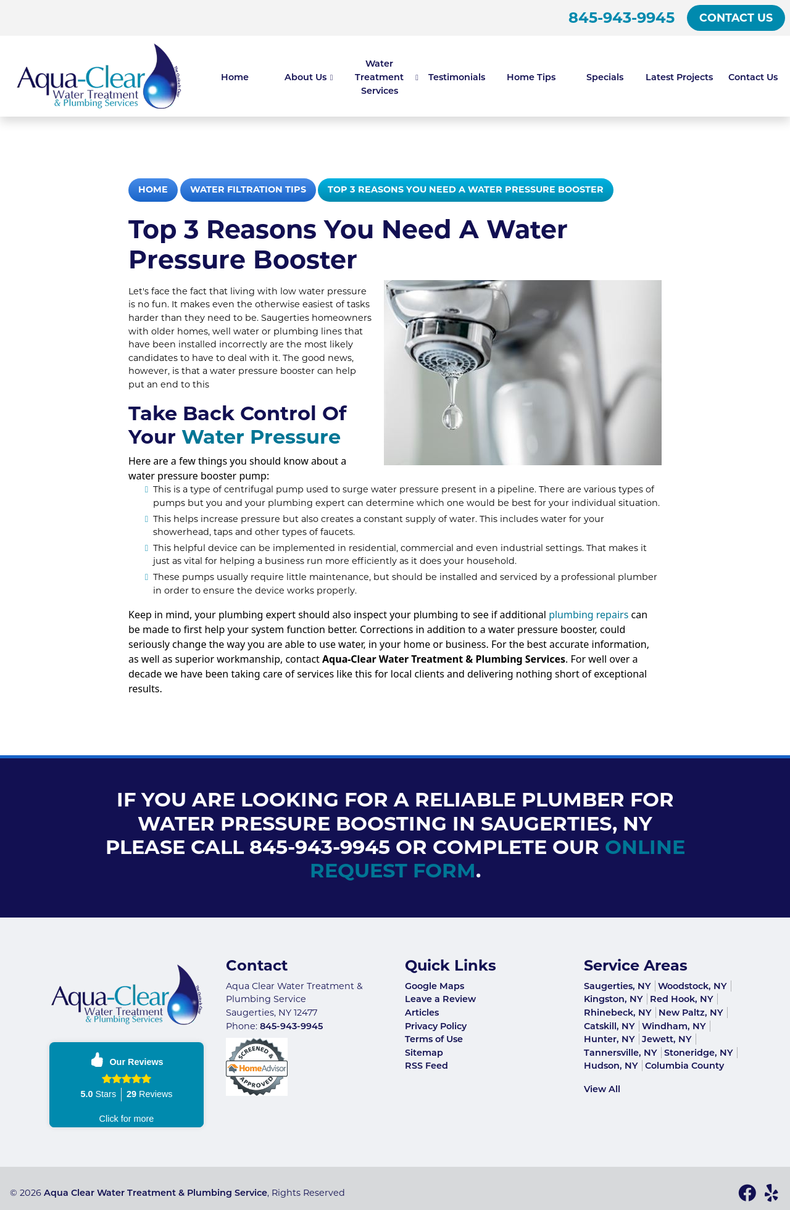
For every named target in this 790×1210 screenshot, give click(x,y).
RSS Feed (426, 1065)
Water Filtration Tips (248, 189)
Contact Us (736, 17)
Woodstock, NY (692, 986)
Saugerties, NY (617, 986)
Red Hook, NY (681, 999)
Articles (422, 1012)
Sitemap (424, 1052)
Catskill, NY (609, 1026)
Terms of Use (434, 1039)
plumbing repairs (587, 614)
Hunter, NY (609, 1039)
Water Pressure (261, 437)
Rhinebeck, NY (618, 1012)
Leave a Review (440, 999)
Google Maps (434, 986)
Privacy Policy (436, 1026)
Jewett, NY (667, 1039)
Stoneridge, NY (698, 1052)
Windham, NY (674, 1026)
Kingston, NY (613, 999)
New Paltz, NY (691, 1012)
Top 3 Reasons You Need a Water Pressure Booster (466, 189)
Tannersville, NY (620, 1052)
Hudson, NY (611, 1065)
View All (602, 1089)
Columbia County (684, 1065)
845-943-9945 (621, 18)
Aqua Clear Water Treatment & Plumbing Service (155, 1192)
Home (153, 189)
